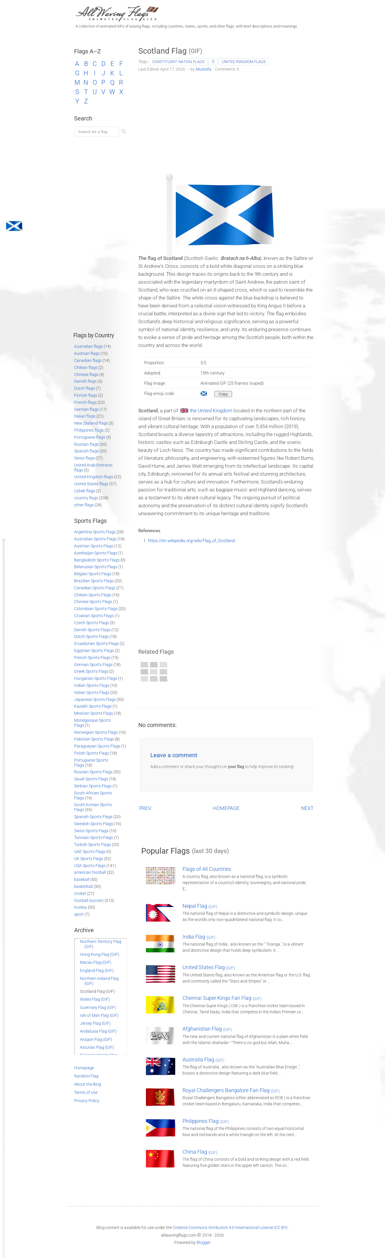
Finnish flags (85, 395)
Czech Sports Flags (91, 622)
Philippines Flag (206, 1121)
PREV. (145, 808)
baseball (81, 879)
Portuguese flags (89, 437)
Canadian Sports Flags (94, 587)
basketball (83, 886)
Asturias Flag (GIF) (97, 1047)
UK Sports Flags (88, 858)
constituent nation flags (178, 61)
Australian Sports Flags (95, 539)
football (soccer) (89, 900)
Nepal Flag (200, 906)
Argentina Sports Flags (95, 532)
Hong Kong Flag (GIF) (99, 954)
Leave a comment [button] (173, 755)
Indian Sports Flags (91, 685)
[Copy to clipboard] (223, 394)
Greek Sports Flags (91, 671)
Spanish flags (86, 451)
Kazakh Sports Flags (93, 706)
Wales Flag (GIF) (95, 999)
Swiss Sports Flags (91, 830)
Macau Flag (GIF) (95, 962)
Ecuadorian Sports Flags (96, 643)
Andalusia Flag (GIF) (98, 1031)
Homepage (84, 1067)
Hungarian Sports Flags (95, 678)
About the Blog (87, 1084)
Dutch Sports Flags (91, 636)
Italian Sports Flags (91, 692)
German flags (86, 409)
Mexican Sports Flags (93, 713)
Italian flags (85, 416)
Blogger (204, 1242)
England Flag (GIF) (97, 970)
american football (90, 872)
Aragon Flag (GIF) (96, 1039)
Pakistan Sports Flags (94, 739)
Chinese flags (86, 374)
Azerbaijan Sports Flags (95, 553)
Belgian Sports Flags (92, 573)
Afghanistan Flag (207, 1029)
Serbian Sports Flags (93, 786)
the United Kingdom (211, 410)
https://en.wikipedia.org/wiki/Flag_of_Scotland (191, 540)
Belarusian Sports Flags (95, 566)
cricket (80, 893)
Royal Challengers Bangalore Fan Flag (231, 1090)
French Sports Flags (92, 657)
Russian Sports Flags (93, 772)
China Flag (200, 1152)
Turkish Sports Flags (92, 844)
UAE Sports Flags (89, 851)
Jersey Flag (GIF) (95, 1023)
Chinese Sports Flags (93, 601)
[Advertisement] (226, 121)
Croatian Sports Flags (94, 615)
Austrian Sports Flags (93, 546)
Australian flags (88, 346)
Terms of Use (86, 1092)
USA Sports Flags (89, 865)
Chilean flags (86, 367)
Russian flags (86, 444)
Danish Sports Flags (92, 629)
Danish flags (85, 381)
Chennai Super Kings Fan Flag (222, 998)
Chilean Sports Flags (92, 595)
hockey (80, 907)
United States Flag (209, 967)
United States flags (91, 483)
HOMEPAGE (226, 808)
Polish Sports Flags (91, 753)
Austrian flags (87, 353)
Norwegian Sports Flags (96, 732)
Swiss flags (84, 458)
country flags (86, 498)
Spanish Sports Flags (93, 816)
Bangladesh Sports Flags (97, 560)
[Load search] (97, 131)
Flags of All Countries (207, 869)
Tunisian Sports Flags (93, 837)
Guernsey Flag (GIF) (98, 1007)
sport (79, 914)
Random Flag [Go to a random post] (86, 1076)
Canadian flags (88, 360)
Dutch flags (84, 388)
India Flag (199, 937)
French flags (85, 402)
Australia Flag (203, 1059)
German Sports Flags (93, 664)
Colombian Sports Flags (95, 608)
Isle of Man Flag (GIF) (99, 1015)
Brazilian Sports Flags (94, 580)
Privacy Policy (86, 1100)
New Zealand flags (91, 423)
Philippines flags (89, 430)
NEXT (307, 808)
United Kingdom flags (244, 61)
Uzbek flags (84, 490)
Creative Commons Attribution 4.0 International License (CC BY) (230, 1227)
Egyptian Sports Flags (94, 650)
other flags (84, 505)
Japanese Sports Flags (95, 699)
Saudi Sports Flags (91, 779)
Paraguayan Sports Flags (97, 746)
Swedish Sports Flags (93, 823)
